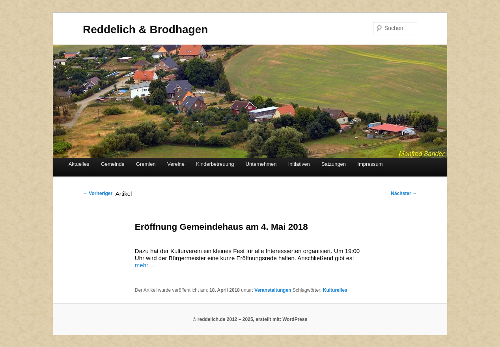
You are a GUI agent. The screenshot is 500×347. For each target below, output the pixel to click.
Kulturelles (335, 290)
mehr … (145, 265)
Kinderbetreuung (215, 164)
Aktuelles (79, 164)
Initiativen (299, 164)
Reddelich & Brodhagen (145, 29)
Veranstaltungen (272, 290)
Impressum (369, 164)
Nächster (404, 193)
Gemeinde (113, 164)
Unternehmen (261, 164)
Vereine (176, 164)
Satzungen (333, 164)
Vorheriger (97, 193)
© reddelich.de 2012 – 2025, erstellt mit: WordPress (250, 319)
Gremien (146, 164)
